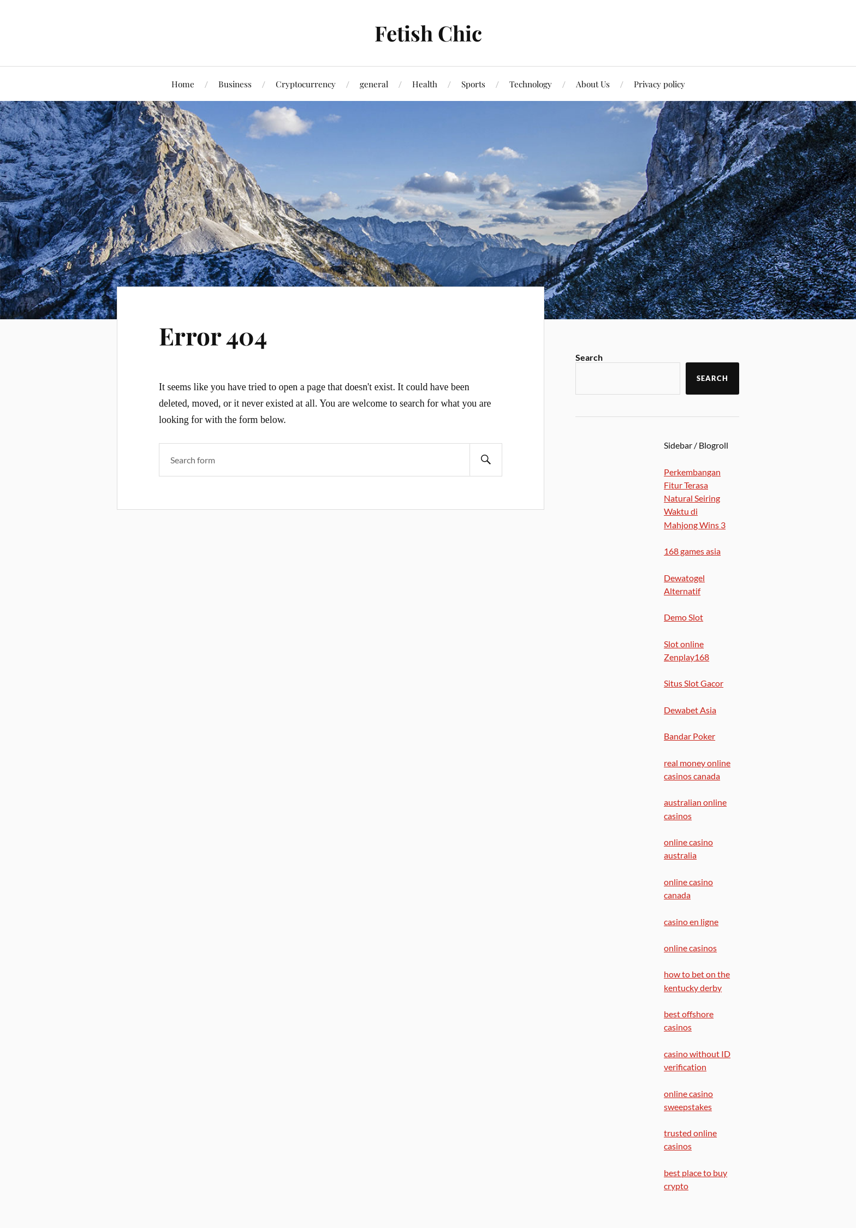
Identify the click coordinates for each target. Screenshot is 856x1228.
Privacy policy (659, 84)
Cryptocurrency (306, 84)
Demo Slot (683, 617)
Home (182, 84)
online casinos (690, 948)
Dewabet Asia (690, 710)
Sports (473, 84)
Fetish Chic (428, 33)
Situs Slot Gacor (693, 683)
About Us (593, 84)
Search (589, 357)
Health (424, 84)
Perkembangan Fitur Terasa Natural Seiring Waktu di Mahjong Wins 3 (695, 498)
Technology (530, 84)
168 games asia (692, 551)
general (374, 84)
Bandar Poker (689, 736)
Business (235, 84)
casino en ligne (691, 921)
